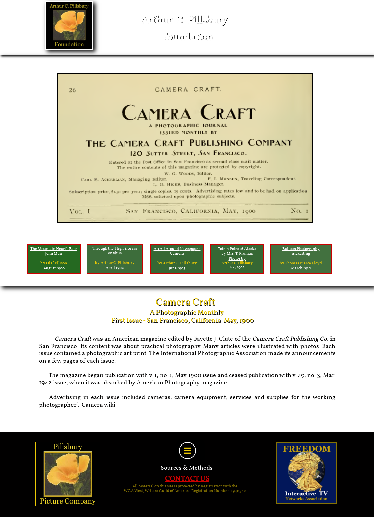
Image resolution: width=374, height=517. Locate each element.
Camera (177, 253)
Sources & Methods (187, 468)
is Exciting (301, 253)
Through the (103, 248)
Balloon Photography (301, 249)
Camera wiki (98, 405)
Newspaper (190, 249)
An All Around (166, 249)
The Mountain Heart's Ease (53, 249)
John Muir (54, 253)
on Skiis (115, 253)
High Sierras (126, 248)
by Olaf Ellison (53, 263)
